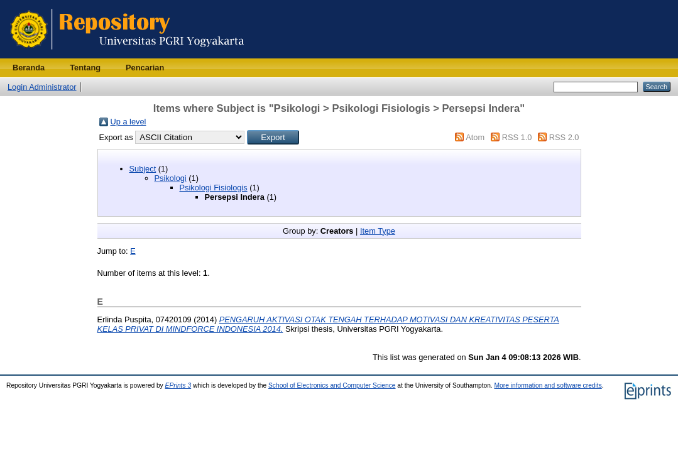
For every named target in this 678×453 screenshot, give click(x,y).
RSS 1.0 (517, 137)
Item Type (377, 231)
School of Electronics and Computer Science (332, 385)
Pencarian (145, 67)
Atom (475, 137)
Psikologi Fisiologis (214, 187)
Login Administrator (42, 87)
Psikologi (171, 178)
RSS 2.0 (564, 137)
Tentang (85, 67)
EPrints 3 (178, 385)
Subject (142, 168)
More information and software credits (548, 385)
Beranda (29, 67)
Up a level (128, 121)
